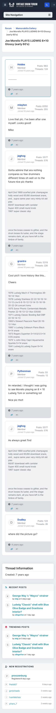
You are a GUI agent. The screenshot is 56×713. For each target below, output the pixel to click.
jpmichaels (14, 690)
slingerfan (19, 615)
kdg (17, 599)
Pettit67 (13, 684)
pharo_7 (13, 703)
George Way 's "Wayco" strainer (30, 595)
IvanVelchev (15, 697)
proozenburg (19, 675)
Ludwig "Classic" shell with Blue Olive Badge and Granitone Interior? (30, 608)
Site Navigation (28, 14)
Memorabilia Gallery (26, 28)
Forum (8, 28)
